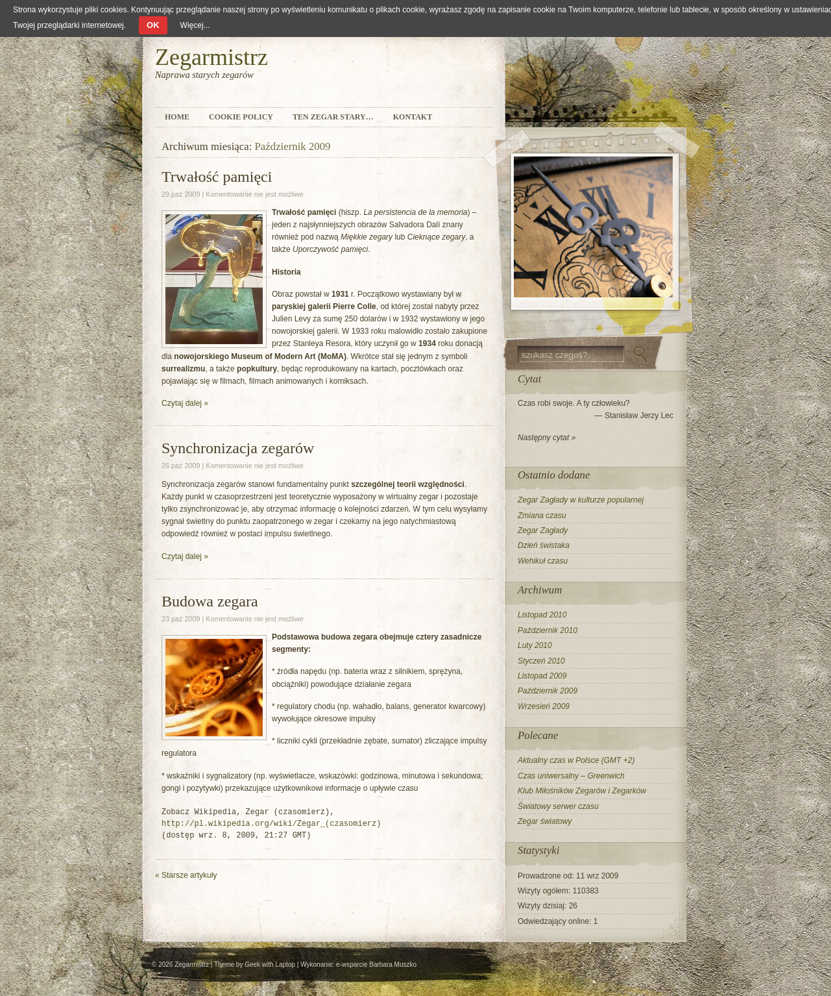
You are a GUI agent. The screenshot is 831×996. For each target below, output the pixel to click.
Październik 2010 (547, 630)
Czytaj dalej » (185, 403)
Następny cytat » (546, 437)
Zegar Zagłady (543, 530)
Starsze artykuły (186, 875)
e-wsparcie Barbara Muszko (376, 964)
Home (177, 116)
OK (153, 25)
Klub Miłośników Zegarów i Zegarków (582, 790)
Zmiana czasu (542, 515)
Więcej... (195, 25)
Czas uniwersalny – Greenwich (571, 775)
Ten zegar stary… (333, 116)
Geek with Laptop (270, 964)
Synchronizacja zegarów (238, 448)
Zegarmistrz (211, 57)
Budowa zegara (210, 601)
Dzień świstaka (544, 545)
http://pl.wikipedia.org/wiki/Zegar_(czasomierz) (271, 823)
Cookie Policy (241, 116)
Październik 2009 (547, 690)
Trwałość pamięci (217, 176)
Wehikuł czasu (543, 561)
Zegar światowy (545, 821)
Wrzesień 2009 (544, 706)
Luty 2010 (535, 645)
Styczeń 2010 (541, 661)
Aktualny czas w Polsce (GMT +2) (576, 760)
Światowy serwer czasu (558, 806)
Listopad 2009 (542, 675)
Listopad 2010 (542, 614)
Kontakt (412, 116)
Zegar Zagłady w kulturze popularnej (581, 499)
